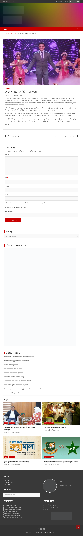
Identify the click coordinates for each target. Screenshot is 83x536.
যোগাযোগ (66, 1)
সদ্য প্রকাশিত (12, 423)
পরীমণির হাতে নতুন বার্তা (13, 136)
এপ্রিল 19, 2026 (8, 432)
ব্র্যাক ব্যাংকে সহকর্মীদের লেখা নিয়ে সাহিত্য (14, 377)
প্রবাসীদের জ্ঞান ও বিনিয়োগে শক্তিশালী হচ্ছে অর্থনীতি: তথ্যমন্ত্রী (19, 357)
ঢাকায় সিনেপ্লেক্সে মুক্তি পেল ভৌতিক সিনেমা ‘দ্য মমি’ (16, 361)
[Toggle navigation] (5, 29)
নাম (6, 178)
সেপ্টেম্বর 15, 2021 (10, 95)
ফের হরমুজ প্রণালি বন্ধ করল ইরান (12, 393)
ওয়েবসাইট (7, 194)
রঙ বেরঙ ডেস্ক (18, 95)
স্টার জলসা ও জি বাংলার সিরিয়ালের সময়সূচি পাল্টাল (63, 136)
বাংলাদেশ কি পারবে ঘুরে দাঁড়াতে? (11, 365)
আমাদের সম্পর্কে (59, 1)
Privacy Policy (48, 532)
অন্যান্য (6, 399)
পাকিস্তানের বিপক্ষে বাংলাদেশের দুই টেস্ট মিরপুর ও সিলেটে (17, 381)
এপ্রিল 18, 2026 (48, 430)
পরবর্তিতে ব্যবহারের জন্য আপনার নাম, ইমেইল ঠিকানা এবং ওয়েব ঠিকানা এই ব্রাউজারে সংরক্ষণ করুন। (31, 203)
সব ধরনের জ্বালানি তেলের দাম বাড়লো (13, 369)
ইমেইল (7, 186)
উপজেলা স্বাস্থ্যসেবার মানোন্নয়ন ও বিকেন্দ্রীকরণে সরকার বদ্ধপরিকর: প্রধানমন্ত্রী (22, 389)
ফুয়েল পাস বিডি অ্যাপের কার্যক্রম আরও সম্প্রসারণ (16, 385)
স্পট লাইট (7, 88)
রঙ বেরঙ (40, 532)
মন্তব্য (7, 155)
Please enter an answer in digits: (15, 207)
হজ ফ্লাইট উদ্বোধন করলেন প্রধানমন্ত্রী (13, 373)
